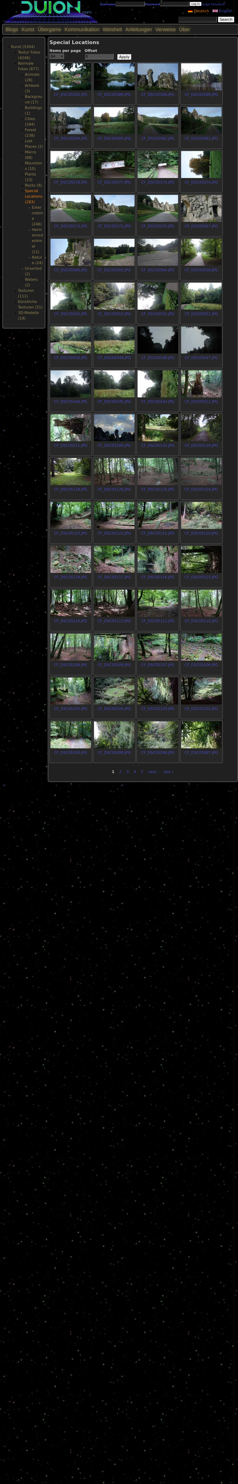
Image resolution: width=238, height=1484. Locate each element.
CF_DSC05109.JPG (70, 665)
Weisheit (112, 29)
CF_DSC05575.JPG (157, 182)
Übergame (49, 29)
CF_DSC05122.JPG (114, 533)
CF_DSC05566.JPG (70, 270)
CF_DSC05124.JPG (201, 489)
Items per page (65, 50)
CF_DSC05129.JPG (201, 445)
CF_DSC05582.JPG (157, 138)
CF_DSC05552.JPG (157, 314)
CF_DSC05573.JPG (70, 226)
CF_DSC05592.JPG (70, 94)
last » (169, 772)
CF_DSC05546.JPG (70, 401)
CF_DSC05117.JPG (114, 577)
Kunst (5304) (23, 47)
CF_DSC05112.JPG (157, 621)
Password (152, 4)
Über (184, 29)
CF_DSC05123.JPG (70, 533)
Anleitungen (138, 29)
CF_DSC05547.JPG (201, 358)
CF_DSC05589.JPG (114, 94)
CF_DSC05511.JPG (70, 445)
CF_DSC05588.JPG (157, 94)
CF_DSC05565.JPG (114, 270)
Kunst (27, 29)
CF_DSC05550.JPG (70, 358)
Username (107, 4)
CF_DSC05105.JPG (70, 709)
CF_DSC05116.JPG (157, 577)
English (222, 11)
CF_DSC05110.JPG (201, 621)
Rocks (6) (33, 185)
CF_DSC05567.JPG (201, 226)
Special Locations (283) (33, 196)
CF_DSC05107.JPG (157, 665)
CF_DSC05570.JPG (157, 226)
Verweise (165, 29)
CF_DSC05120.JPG (201, 533)
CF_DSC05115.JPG (201, 577)
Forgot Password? (213, 4)
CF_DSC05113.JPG (114, 621)
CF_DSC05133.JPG (157, 445)
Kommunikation (82, 29)
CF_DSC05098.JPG (157, 752)
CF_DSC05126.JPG (114, 489)
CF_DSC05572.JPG (114, 226)
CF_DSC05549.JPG (114, 358)
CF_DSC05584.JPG (70, 138)
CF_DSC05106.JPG (201, 665)
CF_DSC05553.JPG (114, 314)
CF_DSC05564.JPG (157, 270)
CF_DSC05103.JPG (157, 709)
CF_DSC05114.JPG (70, 621)
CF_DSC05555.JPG (70, 314)
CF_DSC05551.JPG (201, 314)
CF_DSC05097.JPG (201, 752)
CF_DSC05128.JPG (70, 489)
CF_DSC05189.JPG (114, 445)
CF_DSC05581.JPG (201, 138)
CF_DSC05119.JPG (70, 577)
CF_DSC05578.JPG (70, 182)
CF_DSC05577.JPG (114, 182)
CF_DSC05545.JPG (114, 401)
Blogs (12, 29)
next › (153, 772)
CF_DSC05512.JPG (201, 401)
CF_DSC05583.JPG (114, 138)
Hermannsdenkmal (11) (37, 240)
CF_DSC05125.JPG (157, 489)
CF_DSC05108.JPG (114, 665)
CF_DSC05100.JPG (70, 752)
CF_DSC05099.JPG (114, 752)
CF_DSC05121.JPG (157, 533)
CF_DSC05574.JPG (201, 182)
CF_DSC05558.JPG (201, 270)
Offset (91, 50)
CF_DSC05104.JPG (114, 709)
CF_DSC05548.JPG (157, 358)
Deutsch (198, 11)
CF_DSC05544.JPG (157, 401)
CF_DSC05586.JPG (201, 94)
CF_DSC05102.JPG (201, 709)
